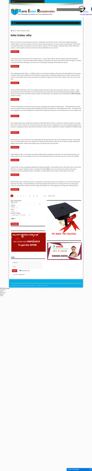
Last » (45, 196)
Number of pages (15, 213)
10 (29, 196)
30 (37, 196)
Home (13, 30)
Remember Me (25, 270)
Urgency (13, 205)
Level (12, 209)
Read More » (15, 51)
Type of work (14, 202)
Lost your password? (19, 274)
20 (33, 196)
